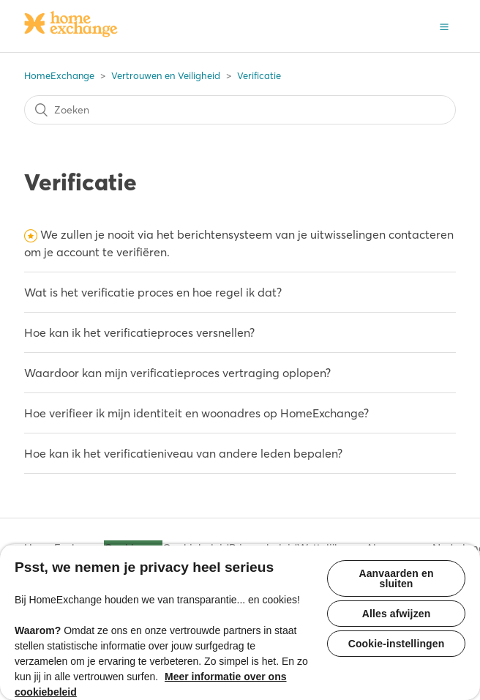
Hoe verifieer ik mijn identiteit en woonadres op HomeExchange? (196, 413)
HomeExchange (59, 75)
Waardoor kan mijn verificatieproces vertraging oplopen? (177, 372)
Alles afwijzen (396, 613)
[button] (444, 25)
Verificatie (259, 75)
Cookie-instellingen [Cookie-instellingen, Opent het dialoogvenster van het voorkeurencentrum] (396, 643)
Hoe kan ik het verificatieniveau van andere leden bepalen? (183, 453)
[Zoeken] (240, 109)
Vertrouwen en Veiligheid (165, 75)
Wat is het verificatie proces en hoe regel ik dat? (153, 292)
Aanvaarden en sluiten (396, 578)
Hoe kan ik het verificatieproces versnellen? (139, 332)
